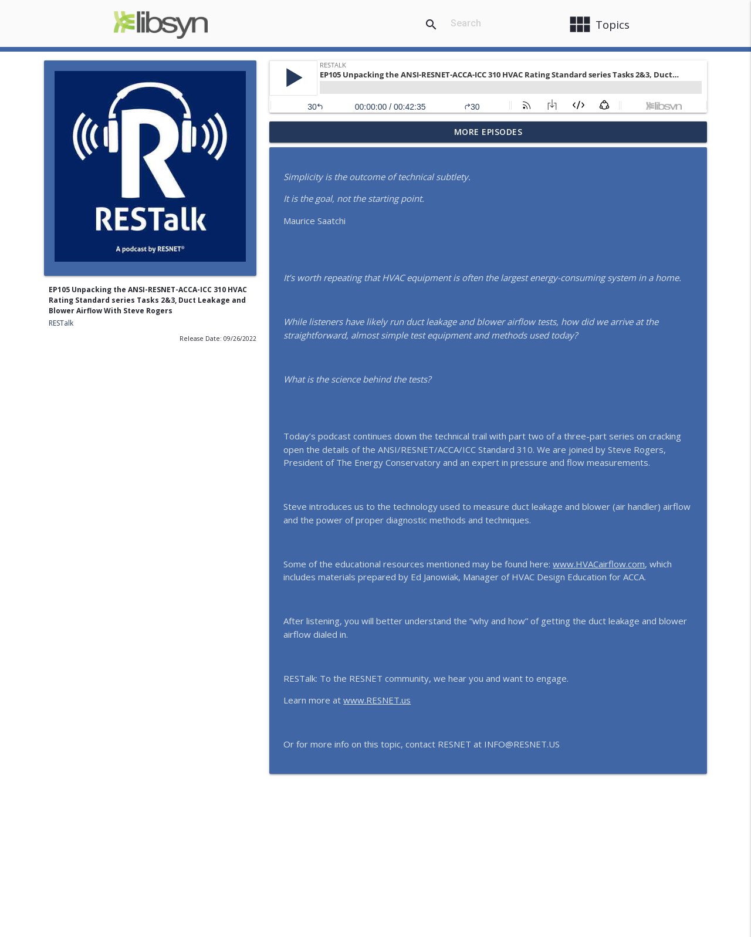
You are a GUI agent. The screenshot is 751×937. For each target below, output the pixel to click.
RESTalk (61, 323)
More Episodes (488, 131)
